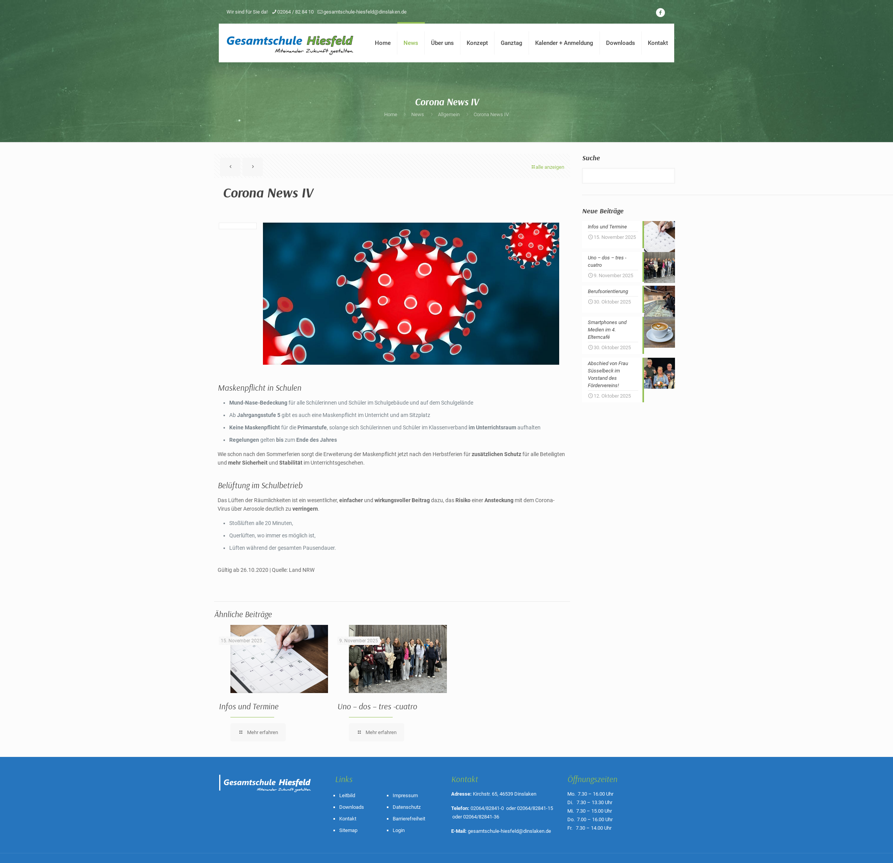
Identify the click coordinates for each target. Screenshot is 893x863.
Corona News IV (491, 114)
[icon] (660, 12)
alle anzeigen (547, 167)
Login (399, 830)
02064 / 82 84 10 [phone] (295, 12)
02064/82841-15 (535, 808)
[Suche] (628, 176)
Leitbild (347, 795)
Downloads (351, 807)
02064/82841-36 (481, 817)
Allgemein (449, 114)
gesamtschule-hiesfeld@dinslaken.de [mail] (365, 12)
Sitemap (348, 830)
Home (390, 114)
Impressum (405, 795)
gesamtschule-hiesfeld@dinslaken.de (509, 831)
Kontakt (347, 819)
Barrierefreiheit (409, 819)
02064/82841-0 (487, 808)
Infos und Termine (248, 706)
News (417, 114)
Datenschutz (407, 807)
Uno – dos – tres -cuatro (377, 706)
